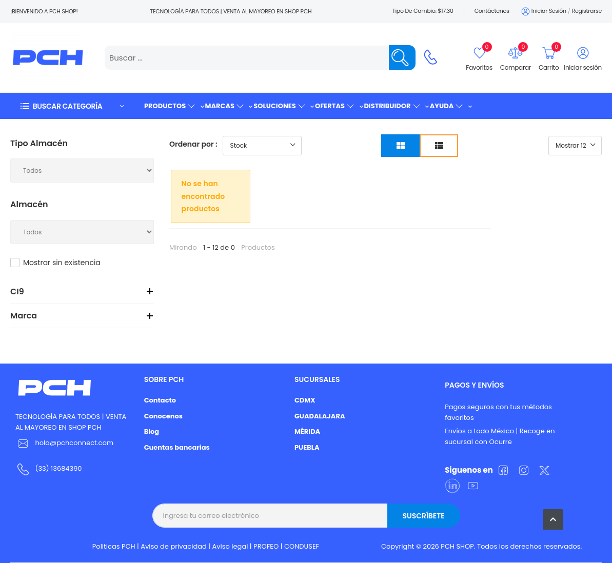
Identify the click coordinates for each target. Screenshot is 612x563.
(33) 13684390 (58, 468)
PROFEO (266, 546)
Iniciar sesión (543, 11)
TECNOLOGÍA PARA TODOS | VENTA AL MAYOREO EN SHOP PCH (70, 422)
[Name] (402, 57)
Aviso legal (230, 546)
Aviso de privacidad (174, 546)
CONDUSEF (301, 546)
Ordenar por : (193, 144)
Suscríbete (423, 516)
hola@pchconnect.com (74, 443)
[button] (71, 106)
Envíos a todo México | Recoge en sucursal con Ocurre (500, 436)
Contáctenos (492, 11)
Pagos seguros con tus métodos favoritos (498, 412)
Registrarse (587, 11)
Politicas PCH (113, 546)
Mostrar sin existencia (62, 262)
